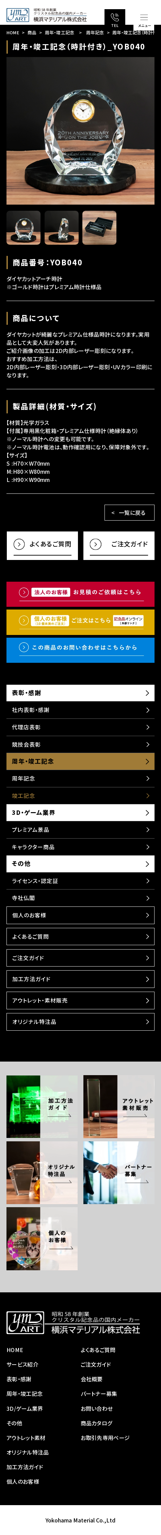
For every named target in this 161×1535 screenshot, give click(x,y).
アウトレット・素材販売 (40, 1000)
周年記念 (95, 32)
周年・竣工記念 (60, 32)
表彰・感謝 (26, 692)
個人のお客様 (29, 915)
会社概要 (92, 1379)
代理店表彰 (26, 727)
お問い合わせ (97, 1408)
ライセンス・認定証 (35, 881)
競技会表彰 (26, 744)
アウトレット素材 (26, 1438)
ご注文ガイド (28, 958)
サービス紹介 (22, 1364)
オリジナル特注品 (34, 1021)
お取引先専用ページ (105, 1438)
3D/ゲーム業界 (24, 1408)
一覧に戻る (132, 512)
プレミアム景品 (30, 829)
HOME (12, 32)
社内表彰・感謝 (31, 710)
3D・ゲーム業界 (33, 812)
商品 (32, 32)
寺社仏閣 (23, 898)
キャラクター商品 (33, 847)
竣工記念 (23, 795)
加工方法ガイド (31, 979)
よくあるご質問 (30, 936)
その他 (21, 863)
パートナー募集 (99, 1393)
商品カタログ (96, 1423)
